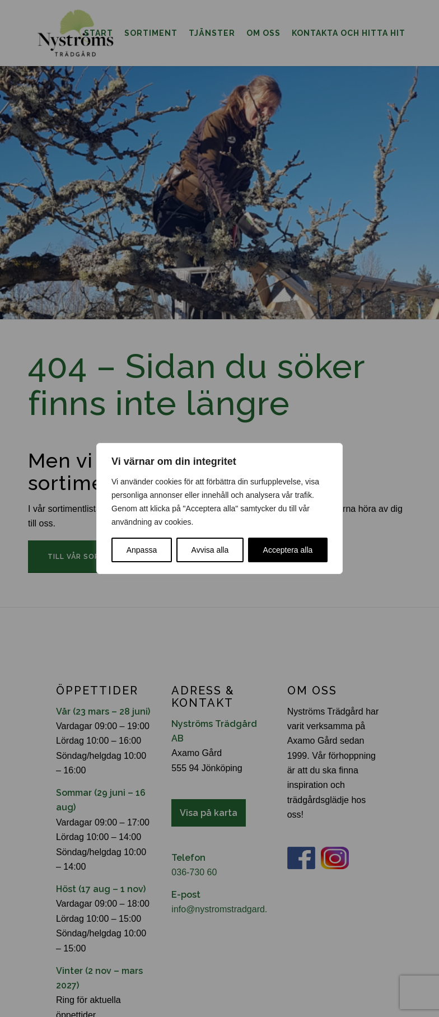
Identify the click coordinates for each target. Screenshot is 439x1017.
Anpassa (142, 549)
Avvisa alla (210, 549)
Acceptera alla (288, 549)
